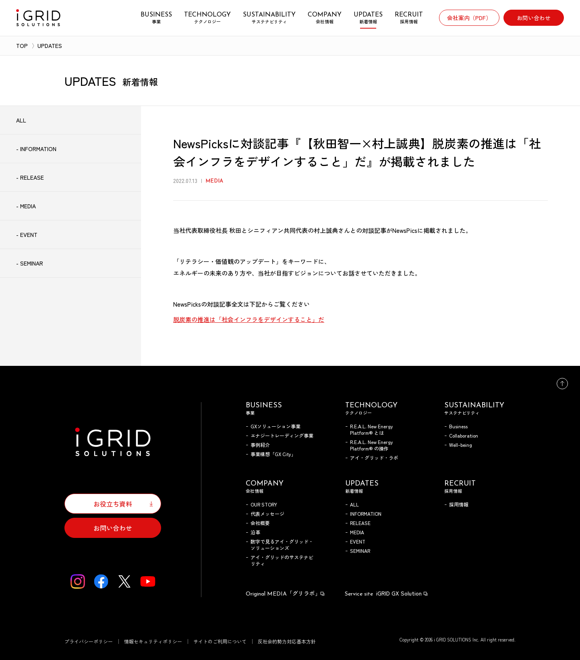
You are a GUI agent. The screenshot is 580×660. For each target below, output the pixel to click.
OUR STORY (264, 504)
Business (458, 426)
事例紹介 (260, 444)
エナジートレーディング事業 (282, 435)
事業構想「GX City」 (273, 453)
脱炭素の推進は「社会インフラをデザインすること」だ (248, 319)
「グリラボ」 (285, 593)
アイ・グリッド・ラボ (374, 457)
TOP (22, 45)
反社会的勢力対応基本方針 (287, 641)
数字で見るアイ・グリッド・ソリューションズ (282, 544)
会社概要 (260, 522)
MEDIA (357, 532)
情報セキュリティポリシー (153, 641)
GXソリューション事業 (275, 426)
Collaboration (463, 435)
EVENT (357, 541)
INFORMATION (365, 513)
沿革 (255, 532)
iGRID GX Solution (387, 593)
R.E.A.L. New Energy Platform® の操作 (371, 445)
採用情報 (458, 504)
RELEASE (360, 522)
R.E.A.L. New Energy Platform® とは (371, 429)
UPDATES (49, 45)
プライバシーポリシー (88, 641)
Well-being (460, 444)
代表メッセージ (267, 513)
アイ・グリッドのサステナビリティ (282, 560)
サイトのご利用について (219, 641)
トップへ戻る (562, 383)
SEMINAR (360, 550)
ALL (354, 504)
